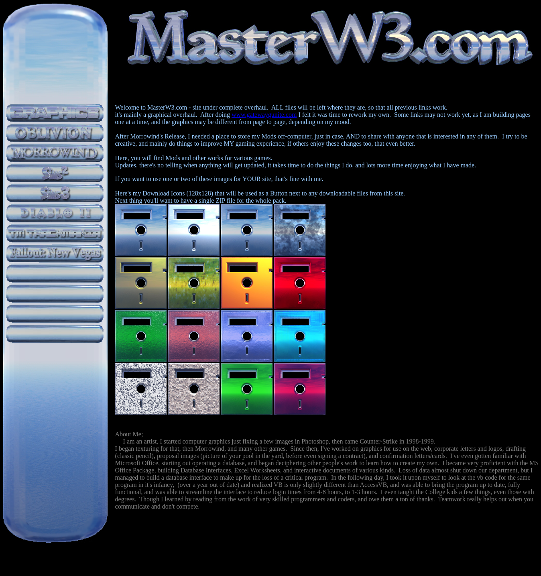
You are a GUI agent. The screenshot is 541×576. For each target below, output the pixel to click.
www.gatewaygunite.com (264, 114)
